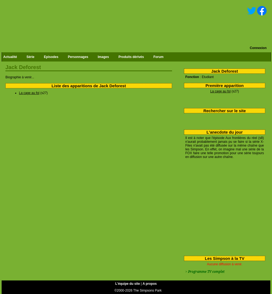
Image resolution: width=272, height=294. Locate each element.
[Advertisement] (223, 206)
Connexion (258, 48)
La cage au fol (220, 91)
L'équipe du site (127, 284)
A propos (150, 284)
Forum (158, 57)
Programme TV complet (206, 272)
